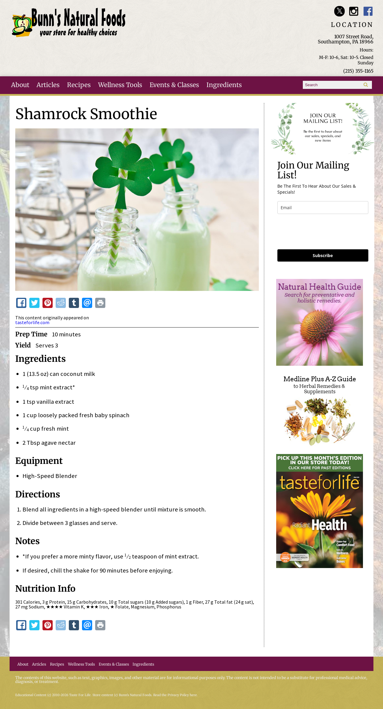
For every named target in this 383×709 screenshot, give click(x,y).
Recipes (79, 85)
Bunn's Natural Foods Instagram (354, 11)
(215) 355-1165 (358, 71)
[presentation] (322, 231)
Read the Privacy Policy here (175, 695)
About (20, 85)
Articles (48, 85)
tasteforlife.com (32, 322)
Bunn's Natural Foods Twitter (339, 11)
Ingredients (224, 85)
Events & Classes (174, 85)
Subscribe (323, 255)
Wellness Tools (120, 85)
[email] (322, 207)
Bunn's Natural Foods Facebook (368, 11)
